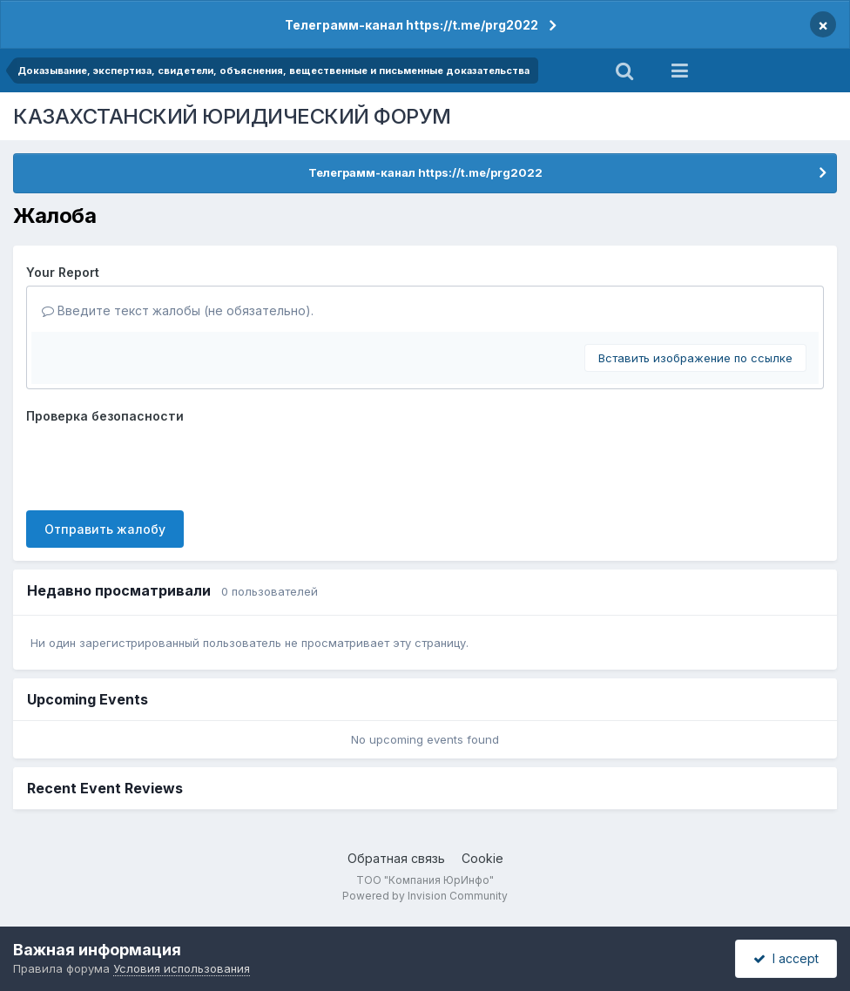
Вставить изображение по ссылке (695, 358)
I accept (786, 958)
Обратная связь (396, 858)
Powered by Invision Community (425, 895)
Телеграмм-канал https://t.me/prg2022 (411, 24)
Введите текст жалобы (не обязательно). (178, 310)
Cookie (482, 858)
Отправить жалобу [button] (104, 529)
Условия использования (181, 968)
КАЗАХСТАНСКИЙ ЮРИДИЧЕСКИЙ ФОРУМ (232, 116)
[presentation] (158, 463)
